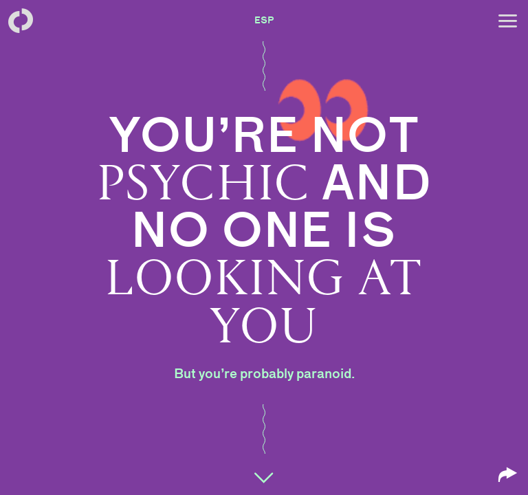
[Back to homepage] (20, 20)
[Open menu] (507, 20)
